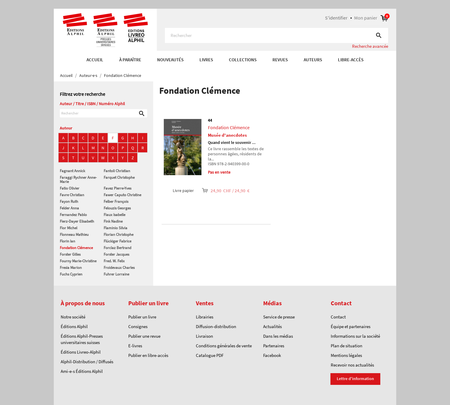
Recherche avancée (370, 46)
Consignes (137, 326)
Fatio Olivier (69, 188)
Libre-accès (350, 59)
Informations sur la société (355, 336)
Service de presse (279, 317)
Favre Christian (72, 194)
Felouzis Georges (117, 208)
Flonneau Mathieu (74, 234)
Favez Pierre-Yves (117, 188)
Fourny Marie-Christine (78, 260)
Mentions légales (346, 355)
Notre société (73, 317)
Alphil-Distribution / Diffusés (87, 361)
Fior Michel (68, 227)
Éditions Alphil (74, 326)
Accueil (95, 59)
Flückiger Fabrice (117, 241)
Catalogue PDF (209, 355)
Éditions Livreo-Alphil (81, 352)
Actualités (272, 326)
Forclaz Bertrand (117, 247)
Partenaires (273, 346)
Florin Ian (67, 241)
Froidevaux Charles (119, 267)
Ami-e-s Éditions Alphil (82, 371)
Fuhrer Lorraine (116, 274)
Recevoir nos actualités (352, 365)
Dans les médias (278, 336)
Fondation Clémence (76, 247)
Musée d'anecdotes (227, 135)
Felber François (116, 201)
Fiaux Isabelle (114, 214)
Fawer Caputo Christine (122, 194)
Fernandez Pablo (73, 214)
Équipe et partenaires (350, 326)
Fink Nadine (113, 221)
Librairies (204, 317)
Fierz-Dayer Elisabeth (77, 221)
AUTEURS (313, 59)
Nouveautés (170, 59)
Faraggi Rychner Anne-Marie (78, 179)
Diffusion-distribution (216, 326)
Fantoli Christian (117, 170)
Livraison (204, 336)
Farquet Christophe (119, 177)
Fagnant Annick (72, 170)
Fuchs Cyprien (71, 274)
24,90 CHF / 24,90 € (222, 190)
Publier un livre (142, 317)
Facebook (272, 355)
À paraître (130, 59)
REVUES (280, 59)
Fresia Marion (71, 267)
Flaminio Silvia (115, 227)
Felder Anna (69, 208)
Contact (338, 317)
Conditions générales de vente (224, 346)
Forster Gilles (70, 254)
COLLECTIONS (243, 59)
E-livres (135, 346)
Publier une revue (144, 336)
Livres (206, 59)
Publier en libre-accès (148, 355)
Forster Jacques (116, 254)
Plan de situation (346, 346)
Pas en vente (219, 172)
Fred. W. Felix (114, 260)
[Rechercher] (276, 35)
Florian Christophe (118, 234)
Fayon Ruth (69, 201)
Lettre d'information (355, 378)
